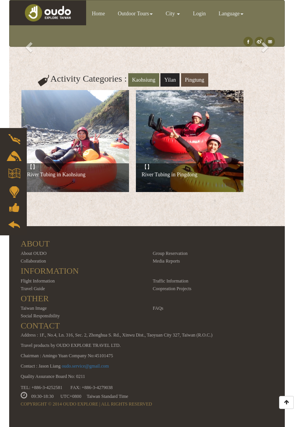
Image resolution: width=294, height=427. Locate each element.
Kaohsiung (143, 80)
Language (231, 13)
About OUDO (34, 253)
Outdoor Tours (135, 13)
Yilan (170, 80)
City (173, 13)
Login (199, 13)
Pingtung (194, 80)
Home (98, 13)
